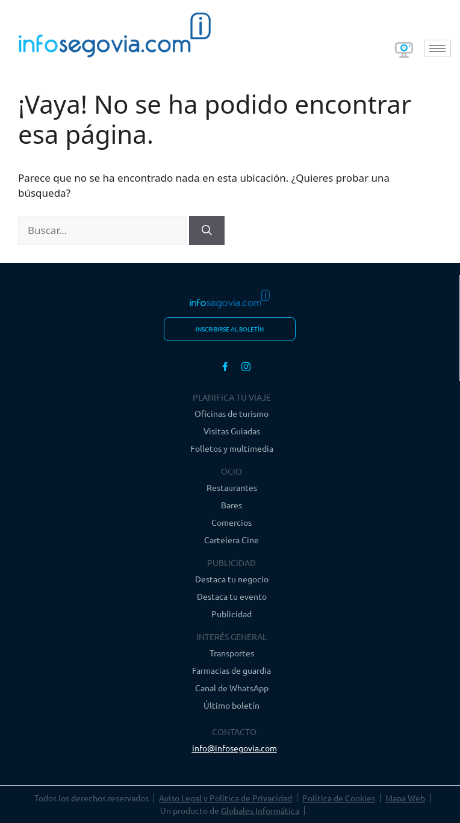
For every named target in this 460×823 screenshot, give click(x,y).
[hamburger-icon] (437, 48)
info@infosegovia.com (234, 747)
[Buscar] (207, 230)
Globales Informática (260, 810)
